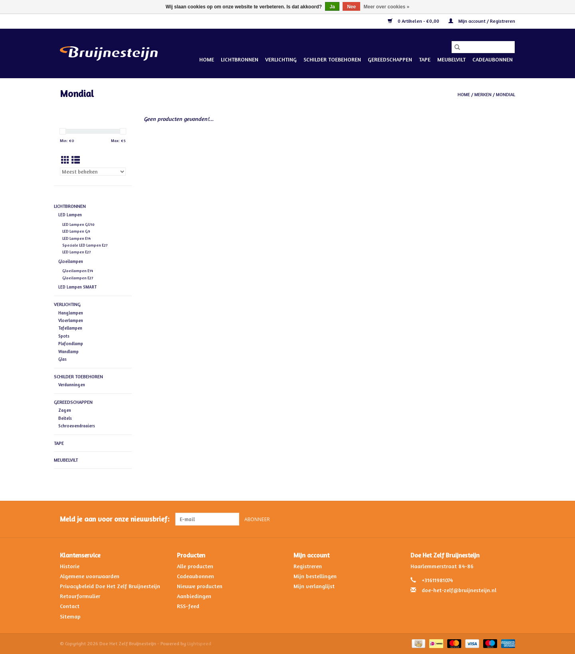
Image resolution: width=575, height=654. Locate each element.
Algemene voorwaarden (89, 576)
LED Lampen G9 (76, 231)
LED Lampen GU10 (78, 224)
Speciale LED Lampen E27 (84, 245)
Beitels (65, 418)
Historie (69, 566)
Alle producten (195, 566)
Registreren (307, 566)
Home (206, 59)
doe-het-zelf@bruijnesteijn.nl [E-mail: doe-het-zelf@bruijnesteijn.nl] (459, 590)
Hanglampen (70, 313)
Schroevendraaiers (76, 426)
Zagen (64, 410)
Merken (483, 94)
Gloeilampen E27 (77, 278)
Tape (424, 59)
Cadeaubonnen (492, 59)
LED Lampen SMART (77, 287)
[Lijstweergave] (75, 160)
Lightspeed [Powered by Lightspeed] (199, 643)
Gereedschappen (390, 59)
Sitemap (70, 616)
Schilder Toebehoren (332, 59)
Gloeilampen (70, 261)
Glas (62, 359)
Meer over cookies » (387, 7)
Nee (351, 7)
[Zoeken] (483, 47)
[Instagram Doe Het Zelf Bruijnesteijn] (508, 519)
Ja (332, 7)
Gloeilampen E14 (77, 271)
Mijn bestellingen (315, 576)
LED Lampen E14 (76, 238)
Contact (69, 606)
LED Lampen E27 (76, 252)
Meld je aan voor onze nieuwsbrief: (114, 519)
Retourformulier (80, 596)
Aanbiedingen (194, 596)
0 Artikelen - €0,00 (414, 21)
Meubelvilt (451, 59)
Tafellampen (70, 328)
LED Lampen (70, 214)
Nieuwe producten (199, 586)
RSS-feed (188, 606)
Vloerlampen (70, 320)
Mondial (505, 94)
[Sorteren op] (93, 172)
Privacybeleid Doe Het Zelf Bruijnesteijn (110, 586)
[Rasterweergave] (65, 160)
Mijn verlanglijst (314, 586)
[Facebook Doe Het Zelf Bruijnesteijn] (494, 519)
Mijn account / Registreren (481, 21)
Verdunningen (71, 384)
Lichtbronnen (239, 59)
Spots (63, 336)
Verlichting (281, 59)
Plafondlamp (70, 343)
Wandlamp (68, 351)
